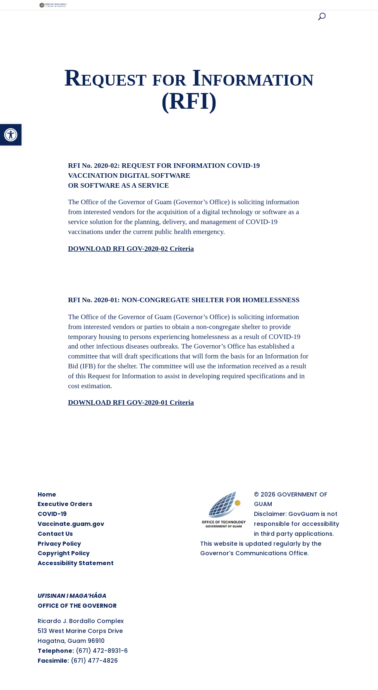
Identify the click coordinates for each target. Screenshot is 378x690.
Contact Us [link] (55, 534)
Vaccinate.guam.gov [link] (71, 524)
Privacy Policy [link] (59, 544)
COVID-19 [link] (52, 514)
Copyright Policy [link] (64, 553)
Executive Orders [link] (65, 504)
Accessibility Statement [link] (76, 563)
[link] (11, 135)
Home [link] (47, 494)
